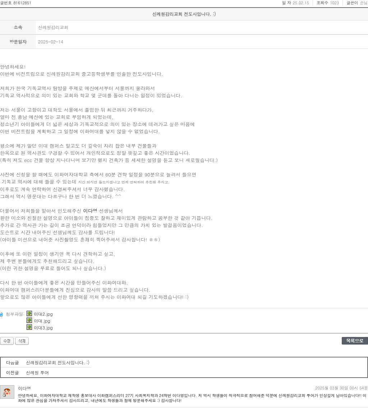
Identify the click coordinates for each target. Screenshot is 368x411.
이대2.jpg (40, 314)
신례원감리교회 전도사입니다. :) (57, 362)
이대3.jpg (40, 327)
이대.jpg (38, 321)
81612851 (22, 2)
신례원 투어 (37, 372)
